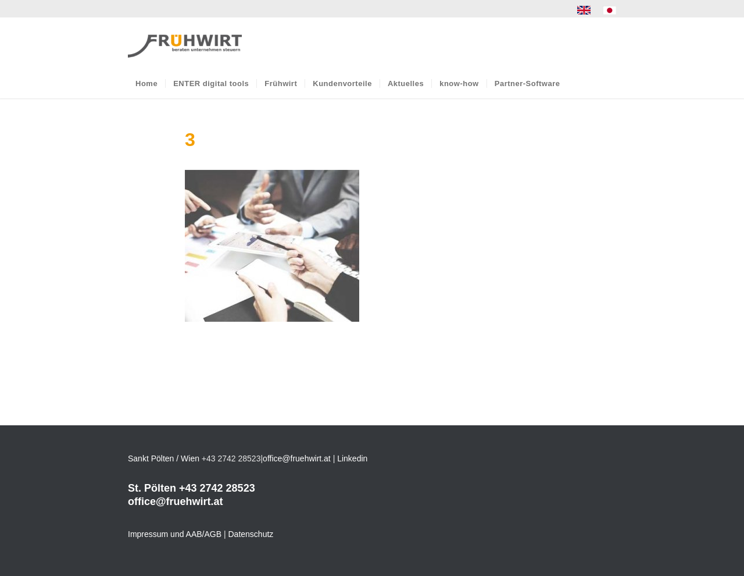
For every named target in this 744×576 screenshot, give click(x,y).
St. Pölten (152, 488)
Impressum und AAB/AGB (174, 534)
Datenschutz (251, 534)
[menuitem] (584, 10)
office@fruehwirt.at (297, 458)
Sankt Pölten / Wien (163, 458)
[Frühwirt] (185, 43)
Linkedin (352, 458)
